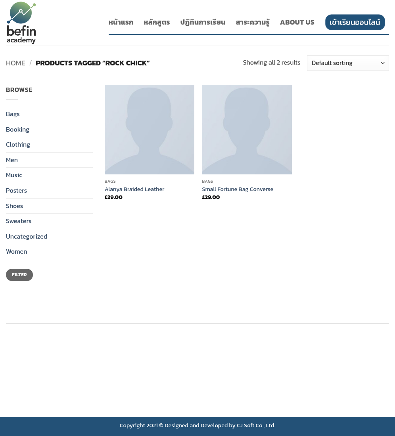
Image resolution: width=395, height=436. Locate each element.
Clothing (18, 144)
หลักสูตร (157, 22)
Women (16, 251)
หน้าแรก (121, 22)
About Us (297, 22)
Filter (19, 274)
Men (12, 159)
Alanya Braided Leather (135, 189)
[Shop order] (348, 63)
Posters (16, 190)
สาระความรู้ (253, 22)
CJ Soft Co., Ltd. (256, 425)
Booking (17, 129)
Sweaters (18, 221)
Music (14, 175)
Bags (13, 114)
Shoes (14, 205)
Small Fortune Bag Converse (237, 189)
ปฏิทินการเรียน (203, 22)
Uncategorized (26, 236)
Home (15, 62)
